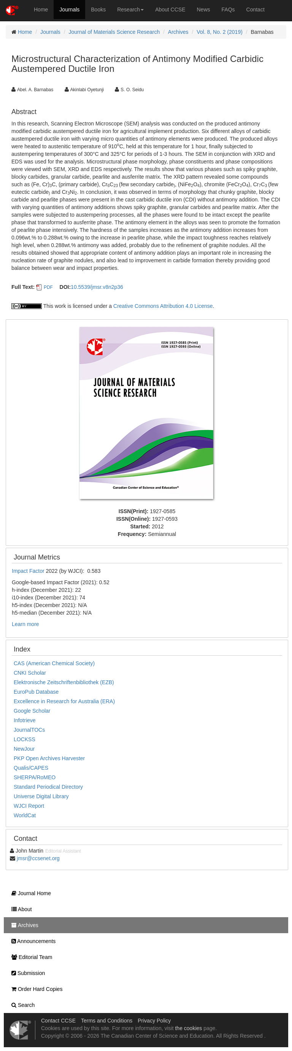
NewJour (24, 749)
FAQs (228, 9)
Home (41, 9)
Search (21, 1005)
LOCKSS (24, 739)
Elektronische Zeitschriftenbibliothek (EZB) (64, 682)
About (20, 909)
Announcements (32, 941)
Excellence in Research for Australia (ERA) (64, 701)
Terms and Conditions (106, 1021)
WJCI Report (29, 806)
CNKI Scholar (30, 673)
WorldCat (25, 815)
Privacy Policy (154, 1021)
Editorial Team (30, 957)
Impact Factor (29, 571)
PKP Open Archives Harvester (49, 758)
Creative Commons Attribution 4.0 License (163, 306)
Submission (26, 973)
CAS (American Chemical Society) (54, 663)
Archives (178, 32)
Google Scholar (32, 711)
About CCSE (170, 9)
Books (98, 9)
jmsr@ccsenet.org (38, 858)
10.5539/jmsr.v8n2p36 (97, 287)
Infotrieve (25, 720)
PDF (48, 287)
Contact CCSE (58, 1021)
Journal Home (29, 893)
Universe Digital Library (41, 796)
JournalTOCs (29, 730)
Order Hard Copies (35, 989)
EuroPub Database (36, 692)
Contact (255, 9)
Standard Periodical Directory (48, 787)
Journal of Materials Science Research (114, 32)
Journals (69, 9)
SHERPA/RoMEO (35, 777)
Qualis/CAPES (31, 768)
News (203, 9)
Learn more (25, 624)
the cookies (188, 1028)
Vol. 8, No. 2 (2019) (220, 32)
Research (130, 9)
